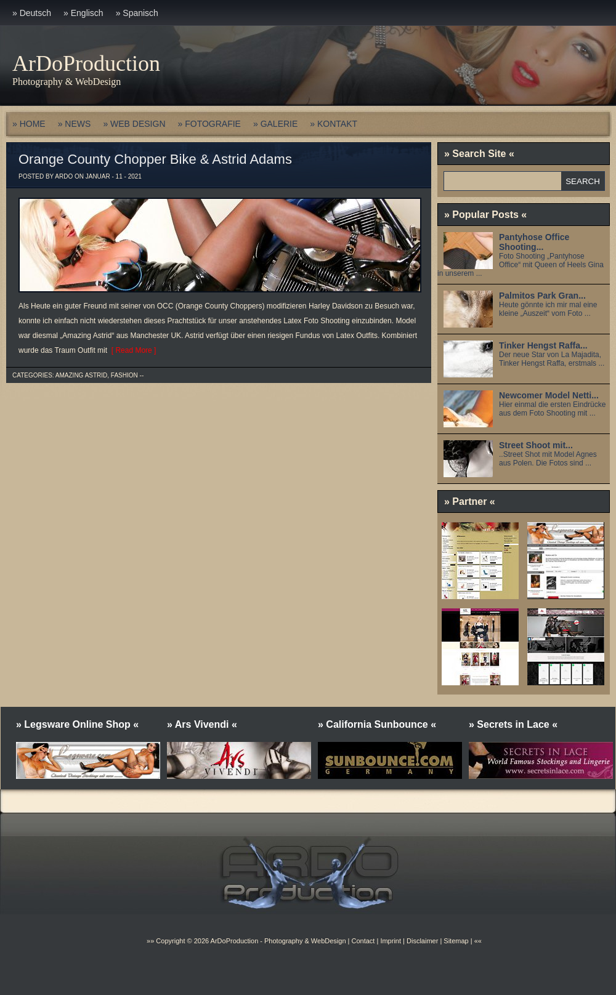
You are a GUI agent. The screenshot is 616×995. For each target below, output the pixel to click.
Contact (363, 941)
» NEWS (74, 124)
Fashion (124, 375)
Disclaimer (422, 941)
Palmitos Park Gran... (542, 295)
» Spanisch (137, 13)
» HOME (29, 124)
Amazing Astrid (81, 375)
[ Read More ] (131, 350)
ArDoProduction (86, 63)
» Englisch (83, 13)
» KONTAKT (333, 124)
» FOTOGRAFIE (209, 124)
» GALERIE (275, 124)
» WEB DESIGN (134, 124)
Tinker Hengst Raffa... (543, 345)
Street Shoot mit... (536, 445)
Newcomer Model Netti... (549, 395)
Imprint (390, 941)
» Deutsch (31, 13)
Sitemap (455, 941)
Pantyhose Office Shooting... (534, 242)
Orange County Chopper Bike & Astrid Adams (155, 159)
